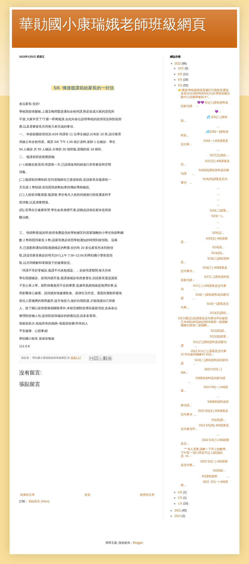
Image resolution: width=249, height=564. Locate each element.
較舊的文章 (147, 494)
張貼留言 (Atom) (38, 501)
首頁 (87, 494)
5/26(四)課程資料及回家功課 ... (203, 171)
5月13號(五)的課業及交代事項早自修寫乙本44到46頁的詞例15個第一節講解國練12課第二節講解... (202, 322)
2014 (178, 516)
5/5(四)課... (201, 420)
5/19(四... (200, 247)
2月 (180, 497)
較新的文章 (27, 494)
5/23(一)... (200, 216)
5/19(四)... (200, 253)
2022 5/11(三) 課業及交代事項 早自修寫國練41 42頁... (201, 352)
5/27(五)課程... (202, 155)
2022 (178, 63)
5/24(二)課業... (202, 210)
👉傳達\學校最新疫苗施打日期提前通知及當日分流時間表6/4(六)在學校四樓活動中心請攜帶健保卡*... (203, 93)
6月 (180, 79)
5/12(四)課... (201, 330)
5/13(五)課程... (202, 313)
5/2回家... (201, 470)
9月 (180, 74)
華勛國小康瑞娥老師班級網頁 (112, 24)
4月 (180, 492)
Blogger (138, 542)
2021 (178, 510)
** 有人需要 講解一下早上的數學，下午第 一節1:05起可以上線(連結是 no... (202, 452)
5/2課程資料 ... (203, 476)
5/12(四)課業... (202, 336)
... (198, 126)
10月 (181, 68)
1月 (180, 503)
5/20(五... (200, 232)
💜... (199, 111)
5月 (180, 85)
